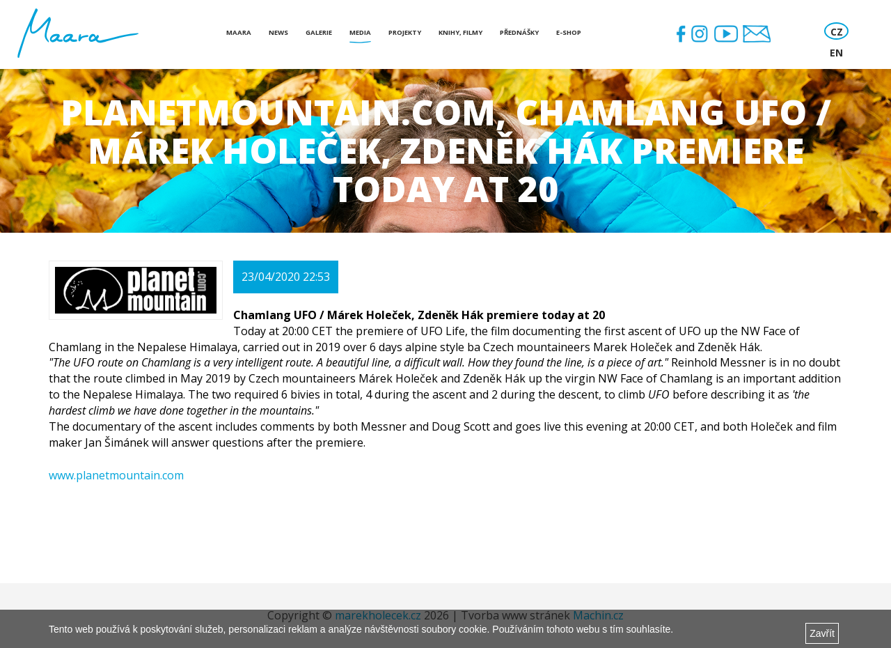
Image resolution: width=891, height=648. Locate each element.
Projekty (404, 32)
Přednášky (519, 32)
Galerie (319, 32)
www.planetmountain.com (116, 475)
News (278, 32)
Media (360, 32)
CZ (836, 31)
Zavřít (822, 633)
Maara (238, 32)
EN (836, 52)
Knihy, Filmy (460, 32)
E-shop (568, 32)
